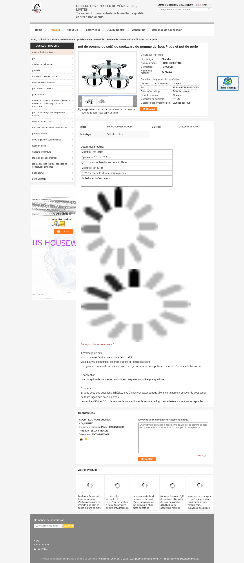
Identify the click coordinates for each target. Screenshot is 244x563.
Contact (150, 109)
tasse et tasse (39, 146)
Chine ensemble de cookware (82, 558)
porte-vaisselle (39, 179)
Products (54, 29)
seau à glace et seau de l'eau (46, 139)
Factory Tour (92, 29)
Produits (45, 39)
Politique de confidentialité (53, 558)
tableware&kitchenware (43, 82)
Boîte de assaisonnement (44, 158)
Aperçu (34, 39)
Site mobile (41, 549)
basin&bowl (37, 173)
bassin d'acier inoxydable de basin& (49, 127)
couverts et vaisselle (42, 121)
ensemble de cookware (63, 39)
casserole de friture (41, 152)
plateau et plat (39, 94)
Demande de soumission (167, 29)
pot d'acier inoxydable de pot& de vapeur (48, 114)
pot (33, 58)
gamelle (36, 70)
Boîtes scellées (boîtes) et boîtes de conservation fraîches (49, 165)
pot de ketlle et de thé (42, 88)
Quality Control (116, 29)
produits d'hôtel (39, 133)
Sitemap (46, 544)
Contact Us (138, 29)
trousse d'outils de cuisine (44, 76)
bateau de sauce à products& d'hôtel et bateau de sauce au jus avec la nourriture (51, 103)
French (206, 5)
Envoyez (68, 525)
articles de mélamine (42, 64)
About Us (72, 29)
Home (38, 29)
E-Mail (37, 544)
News (36, 541)
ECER (197, 558)
